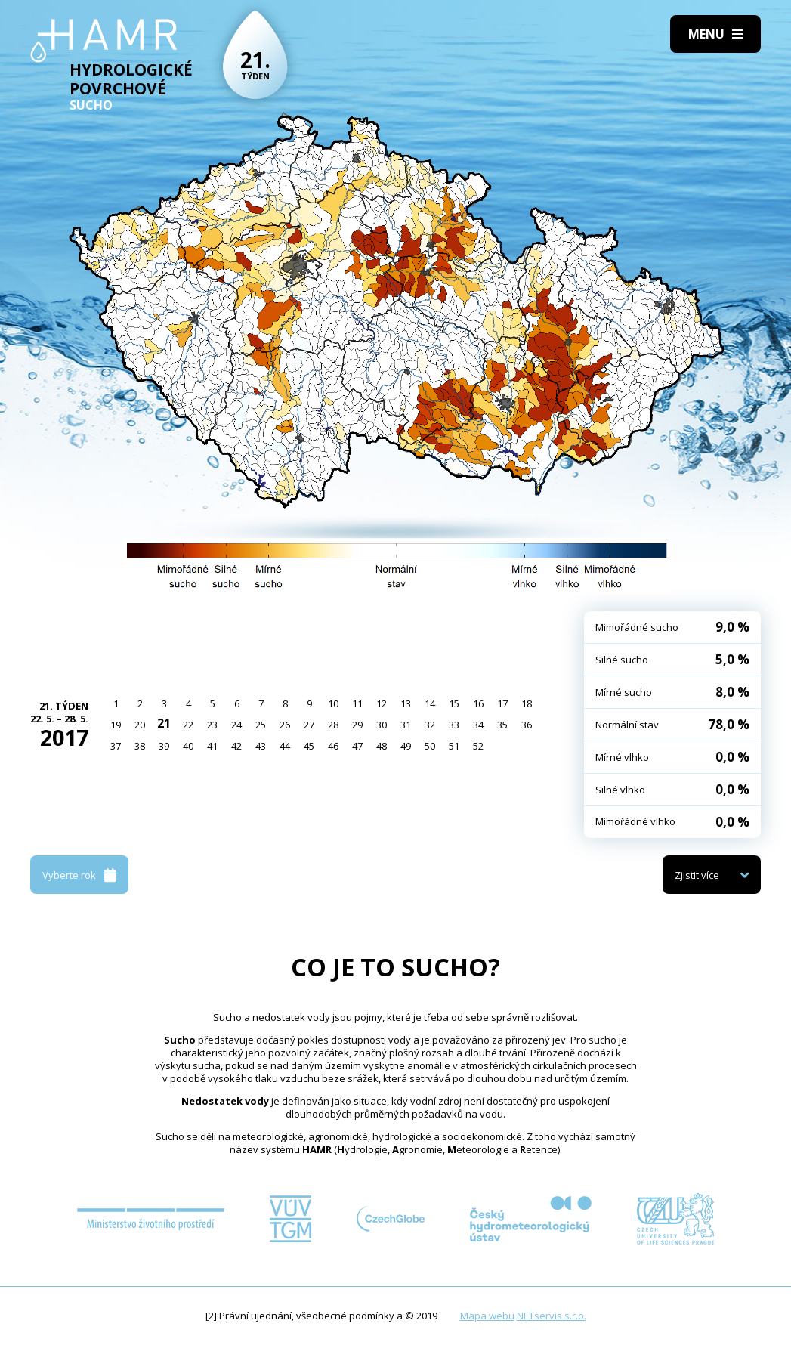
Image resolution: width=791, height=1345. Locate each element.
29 (357, 724)
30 (381, 724)
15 (454, 703)
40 (188, 746)
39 (164, 746)
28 (333, 724)
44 (285, 746)
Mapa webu (487, 1315)
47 (357, 746)
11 (357, 703)
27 (309, 724)
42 (236, 746)
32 (430, 724)
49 (405, 746)
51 (454, 746)
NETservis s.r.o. (551, 1315)
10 (333, 703)
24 (236, 724)
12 (381, 703)
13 (405, 703)
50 (430, 746)
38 (139, 746)
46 (333, 746)
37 (115, 746)
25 (260, 724)
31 (405, 724)
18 (526, 703)
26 (285, 724)
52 (478, 746)
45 (309, 746)
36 (526, 724)
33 (454, 724)
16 (478, 703)
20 (139, 724)
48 (381, 746)
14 (430, 703)
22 (188, 724)
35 (502, 724)
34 (478, 724)
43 (260, 746)
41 (212, 746)
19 (115, 724)
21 (164, 723)
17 (502, 703)
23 (212, 724)
